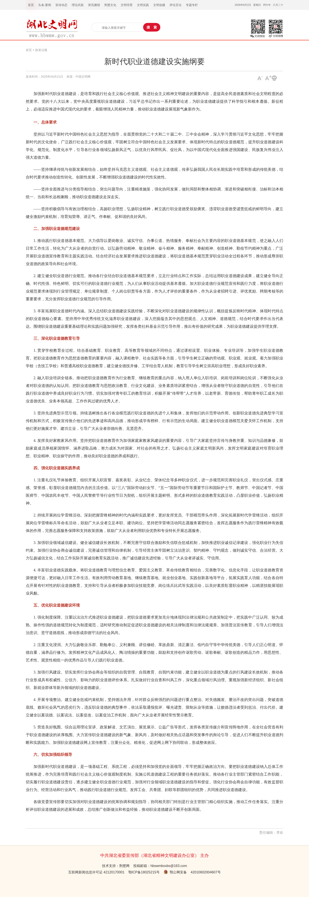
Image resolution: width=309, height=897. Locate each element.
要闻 (48, 5)
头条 (41, 5)
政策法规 (41, 50)
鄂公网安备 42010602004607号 (192, 872)
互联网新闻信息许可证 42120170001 (96, 872)
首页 (29, 50)
